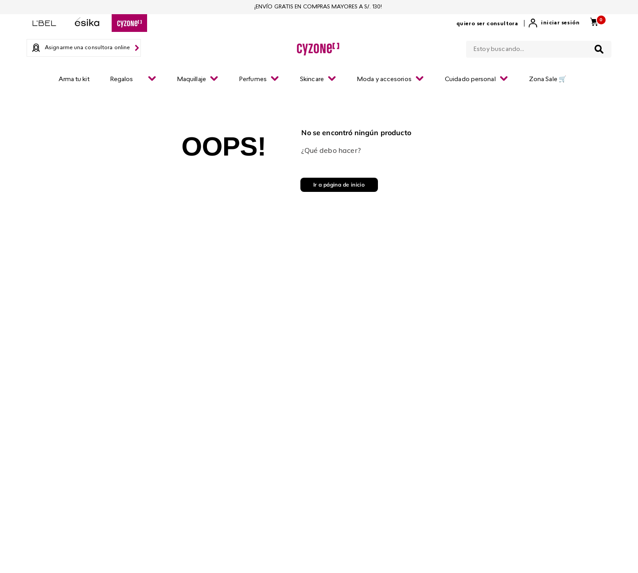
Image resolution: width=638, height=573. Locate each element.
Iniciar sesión (560, 23)
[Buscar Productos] (599, 49)
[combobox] (538, 47)
